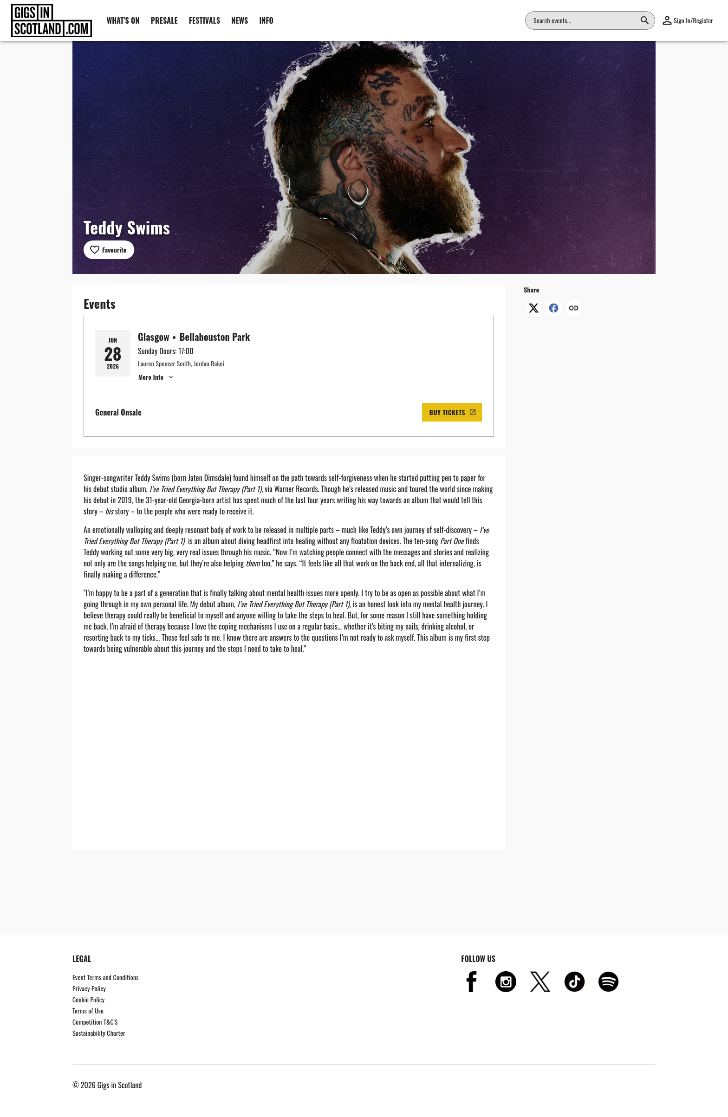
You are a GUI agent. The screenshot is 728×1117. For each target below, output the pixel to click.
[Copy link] (574, 309)
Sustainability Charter (98, 1033)
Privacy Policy (89, 988)
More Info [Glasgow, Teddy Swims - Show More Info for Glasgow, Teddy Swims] (156, 377)
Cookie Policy (88, 999)
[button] (688, 20)
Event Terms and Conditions (105, 977)
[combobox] (584, 20)
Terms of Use (88, 1010)
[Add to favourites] (109, 249)
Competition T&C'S (94, 1021)
